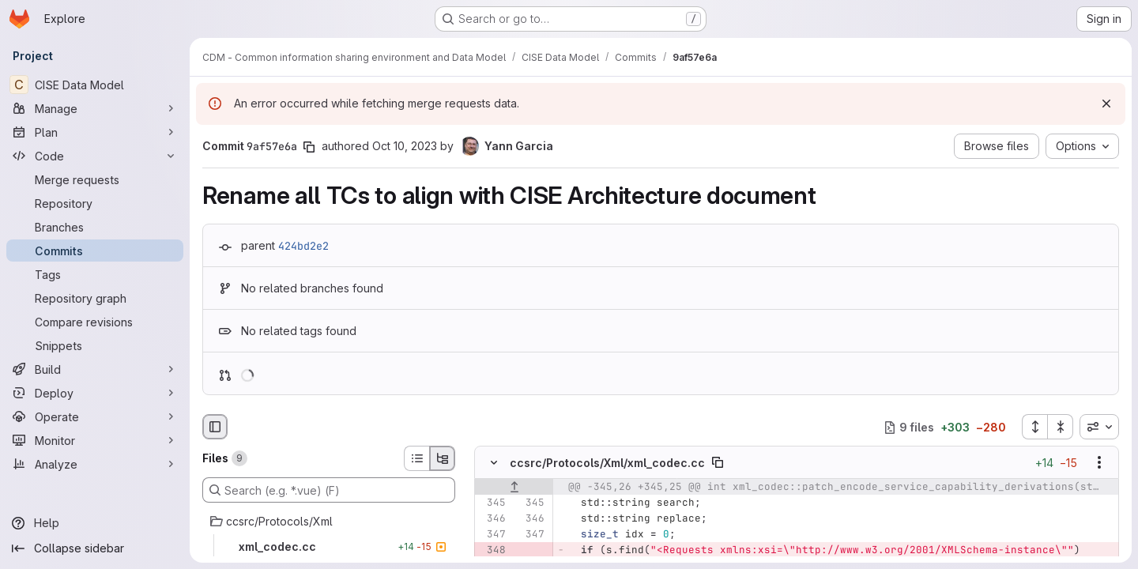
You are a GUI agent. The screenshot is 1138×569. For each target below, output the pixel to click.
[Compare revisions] (94, 322)
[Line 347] (492, 535)
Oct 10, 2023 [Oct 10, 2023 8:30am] (404, 146)
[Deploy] (94, 393)
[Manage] (94, 108)
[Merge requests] (94, 179)
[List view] (416, 458)
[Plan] (94, 132)
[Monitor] (94, 440)
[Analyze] (94, 464)
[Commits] (94, 250)
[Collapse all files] (1060, 426)
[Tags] (94, 274)
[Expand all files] (1034, 426)
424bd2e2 (303, 246)
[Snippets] (94, 345)
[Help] (94, 523)
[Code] (94, 156)
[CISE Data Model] (94, 84)
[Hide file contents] (493, 463)
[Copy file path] (717, 463)
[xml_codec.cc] (329, 547)
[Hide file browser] (215, 426)
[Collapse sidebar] (94, 548)
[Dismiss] (1106, 103)
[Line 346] (492, 519)
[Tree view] (442, 458)
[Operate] (94, 416)
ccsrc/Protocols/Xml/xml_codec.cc (607, 462)
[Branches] (94, 227)
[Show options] (1099, 463)
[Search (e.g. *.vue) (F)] (328, 490)
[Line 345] (492, 503)
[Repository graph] (94, 298)
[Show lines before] (514, 488)
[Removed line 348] (492, 551)
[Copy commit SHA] (309, 147)
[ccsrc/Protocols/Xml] (329, 521)
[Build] (94, 369)
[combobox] (1099, 426)
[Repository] (94, 203)
